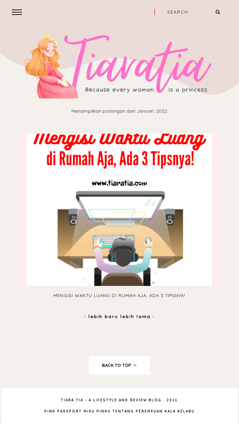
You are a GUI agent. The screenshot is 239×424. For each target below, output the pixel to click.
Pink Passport (64, 411)
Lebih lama (137, 316)
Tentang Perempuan (137, 411)
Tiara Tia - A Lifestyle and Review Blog (111, 400)
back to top (119, 365)
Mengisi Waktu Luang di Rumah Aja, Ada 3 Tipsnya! (119, 295)
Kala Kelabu (180, 411)
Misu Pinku (97, 411)
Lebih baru (102, 316)
